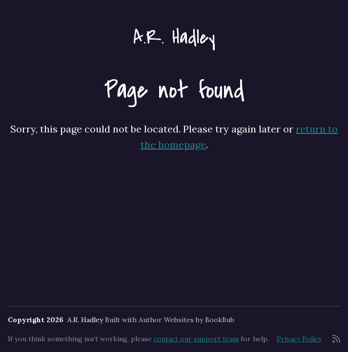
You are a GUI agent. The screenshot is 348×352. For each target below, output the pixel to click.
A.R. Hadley (174, 37)
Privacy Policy (299, 338)
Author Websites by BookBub (186, 319)
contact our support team (196, 338)
